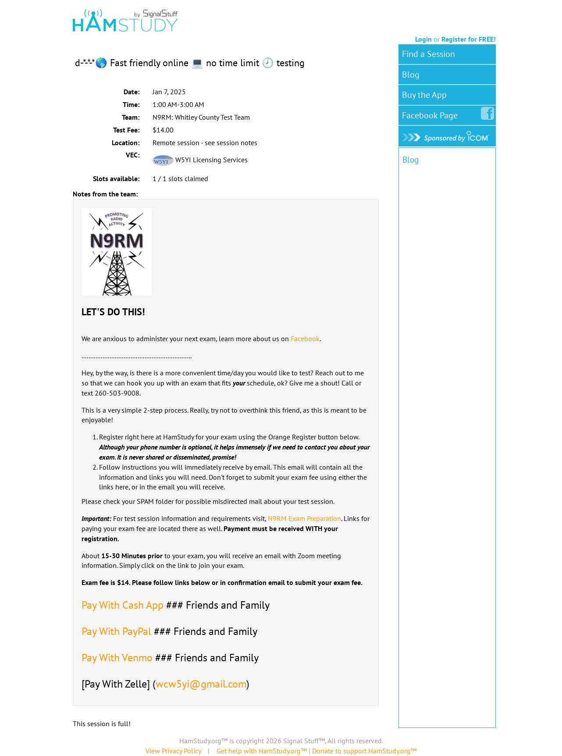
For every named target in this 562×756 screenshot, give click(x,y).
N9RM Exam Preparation (304, 518)
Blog (411, 74)
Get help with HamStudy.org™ (262, 750)
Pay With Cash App (123, 605)
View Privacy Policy (173, 750)
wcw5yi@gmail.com (201, 684)
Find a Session (428, 54)
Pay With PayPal (116, 631)
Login (423, 39)
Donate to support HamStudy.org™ (364, 750)
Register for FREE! (468, 39)
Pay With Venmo (117, 657)
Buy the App (424, 94)
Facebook (305, 338)
